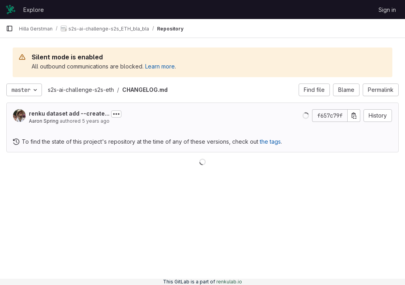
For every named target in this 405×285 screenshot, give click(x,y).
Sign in (387, 9)
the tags (270, 141)
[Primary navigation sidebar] (9, 28)
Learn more (160, 66)
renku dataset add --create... (69, 113)
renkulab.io (229, 282)
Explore (33, 9)
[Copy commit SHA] (354, 115)
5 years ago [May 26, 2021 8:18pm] (96, 121)
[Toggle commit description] (116, 114)
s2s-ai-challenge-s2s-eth (81, 89)
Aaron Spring (44, 121)
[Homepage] (10, 9)
